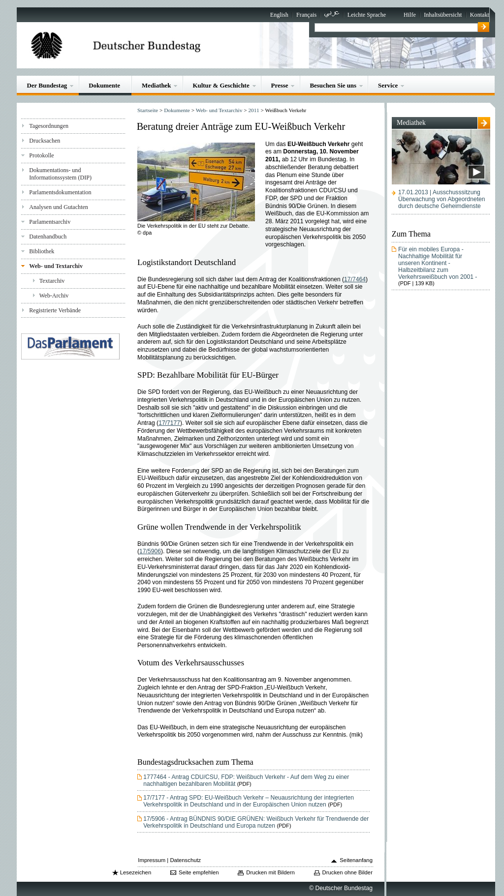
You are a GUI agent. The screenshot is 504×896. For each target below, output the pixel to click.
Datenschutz (185, 860)
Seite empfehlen (199, 872)
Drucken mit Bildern (270, 872)
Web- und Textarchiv (56, 266)
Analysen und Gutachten (58, 207)
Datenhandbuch (47, 236)
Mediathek (156, 85)
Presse (279, 85)
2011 (253, 110)
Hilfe (410, 14)
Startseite (147, 110)
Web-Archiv (54, 295)
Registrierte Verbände (55, 310)
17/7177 (169, 422)
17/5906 (150, 551)
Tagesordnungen (48, 125)
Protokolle (41, 155)
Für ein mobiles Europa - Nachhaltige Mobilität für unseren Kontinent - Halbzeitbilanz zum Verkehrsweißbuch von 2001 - (437, 263)
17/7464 (355, 279)
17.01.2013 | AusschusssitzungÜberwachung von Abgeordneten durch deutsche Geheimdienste (441, 199)
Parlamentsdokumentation (60, 192)
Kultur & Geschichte (220, 85)
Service (388, 85)
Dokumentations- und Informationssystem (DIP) (60, 174)
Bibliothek (41, 251)
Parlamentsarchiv (49, 221)
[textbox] (396, 27)
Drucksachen (44, 140)
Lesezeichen (135, 872)
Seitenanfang (356, 860)
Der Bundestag (47, 85)
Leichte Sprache (366, 14)
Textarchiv (52, 280)
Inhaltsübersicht (443, 14)
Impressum (151, 860)
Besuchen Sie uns (333, 85)
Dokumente (104, 85)
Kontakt (479, 14)
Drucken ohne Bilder (347, 872)
